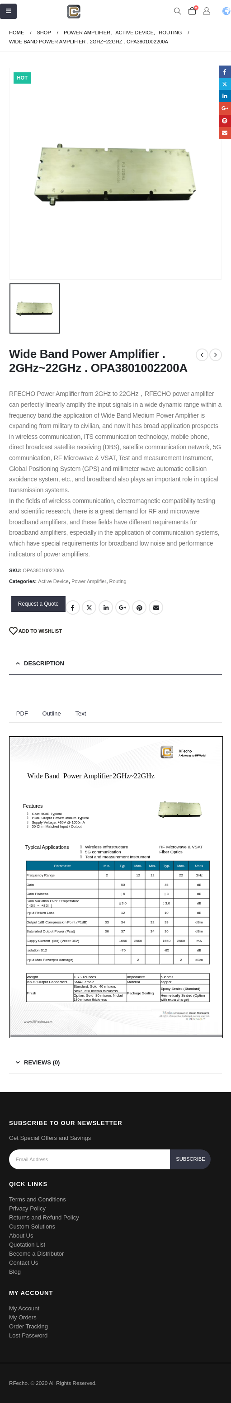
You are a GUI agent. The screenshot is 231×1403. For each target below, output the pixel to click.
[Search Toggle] (177, 11)
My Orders (23, 1317)
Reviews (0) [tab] (42, 1062)
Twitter (89, 607)
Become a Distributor (36, 1253)
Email (156, 607)
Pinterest (139, 607)
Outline (51, 713)
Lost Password (28, 1335)
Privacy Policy (27, 1208)
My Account (24, 1308)
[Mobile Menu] (8, 11)
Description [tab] (44, 663)
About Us (21, 1235)
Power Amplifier (88, 581)
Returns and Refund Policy (44, 1217)
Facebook (73, 607)
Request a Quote (38, 604)
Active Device (53, 581)
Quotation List (27, 1244)
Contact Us (23, 1262)
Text (80, 713)
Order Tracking (28, 1326)
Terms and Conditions (37, 1199)
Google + (122, 607)
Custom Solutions (32, 1226)
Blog (15, 1271)
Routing (117, 581)
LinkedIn (106, 607)
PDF (22, 713)
